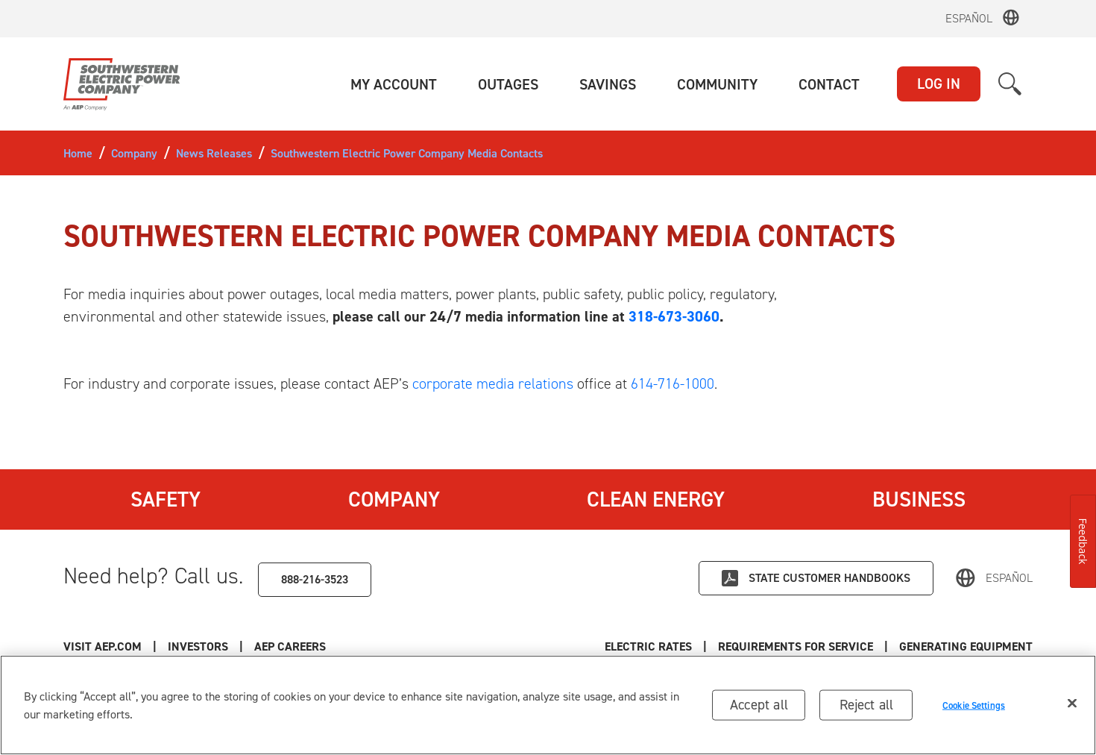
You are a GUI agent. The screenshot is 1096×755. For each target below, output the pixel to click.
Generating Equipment (966, 646)
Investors (198, 646)
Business (919, 499)
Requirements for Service (795, 646)
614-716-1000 (672, 383)
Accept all (759, 704)
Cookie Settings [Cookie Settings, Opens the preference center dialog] (973, 704)
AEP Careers (290, 646)
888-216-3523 (314, 579)
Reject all (867, 704)
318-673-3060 (674, 316)
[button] (393, 84)
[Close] (1072, 703)
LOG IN (938, 83)
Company (394, 499)
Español (968, 18)
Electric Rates (648, 646)
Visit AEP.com (102, 646)
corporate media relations (492, 383)
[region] (548, 705)
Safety (165, 499)
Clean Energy (656, 499)
